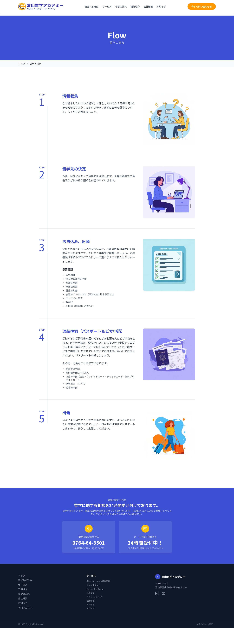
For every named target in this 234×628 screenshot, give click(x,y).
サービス (106, 6)
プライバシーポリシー (206, 624)
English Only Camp (95, 589)
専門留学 (90, 604)
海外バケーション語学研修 (98, 581)
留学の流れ (121, 6)
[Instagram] (157, 593)
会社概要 (148, 6)
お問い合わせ (25, 607)
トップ (21, 63)
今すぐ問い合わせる (201, 6)
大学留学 (90, 608)
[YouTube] (164, 593)
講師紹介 (135, 6)
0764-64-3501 (88, 542)
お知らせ (161, 6)
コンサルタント (93, 585)
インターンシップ (94, 596)
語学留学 (90, 593)
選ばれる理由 (91, 6)
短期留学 (90, 600)
